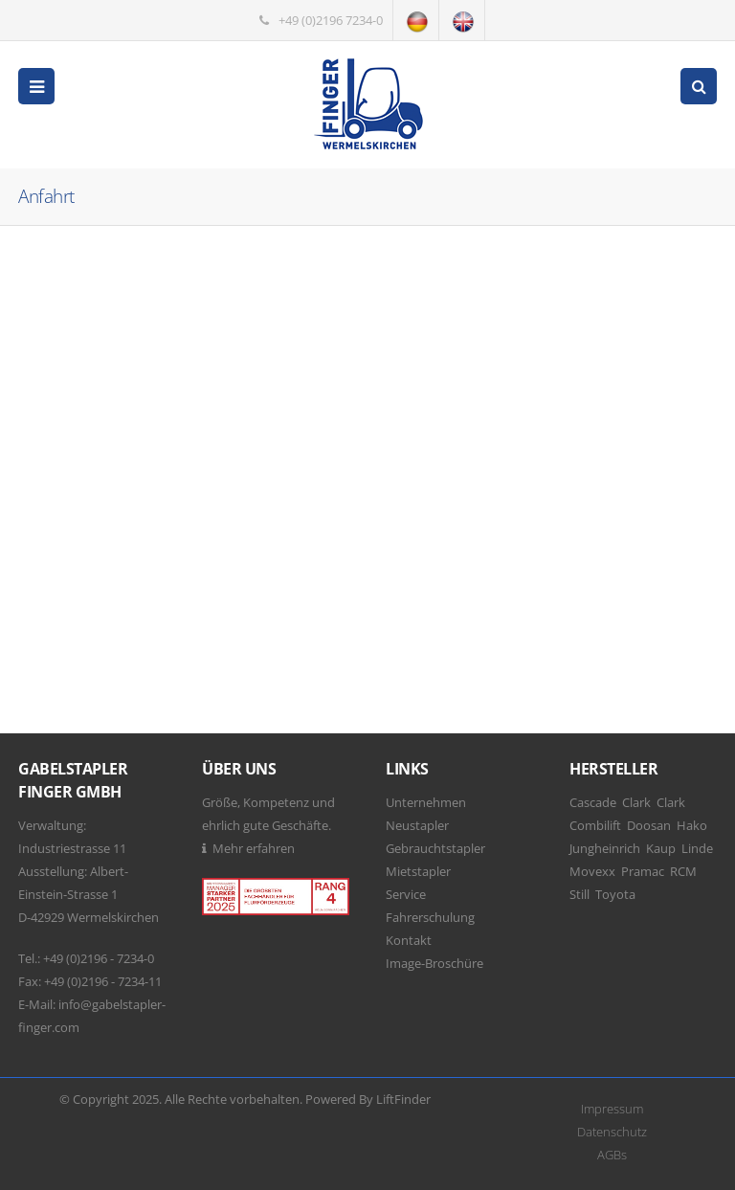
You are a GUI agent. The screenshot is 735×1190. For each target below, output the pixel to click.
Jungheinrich (604, 848)
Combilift (595, 825)
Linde (697, 848)
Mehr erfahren (253, 848)
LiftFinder (403, 1099)
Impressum (612, 1108)
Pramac (642, 871)
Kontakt (409, 940)
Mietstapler (418, 871)
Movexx (592, 871)
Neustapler (417, 825)
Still (579, 894)
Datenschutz (612, 1131)
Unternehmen (426, 802)
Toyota (615, 894)
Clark (636, 802)
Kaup (661, 848)
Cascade (592, 802)
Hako (692, 825)
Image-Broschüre (434, 963)
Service (406, 894)
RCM (683, 871)
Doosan (649, 825)
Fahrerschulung (430, 917)
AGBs (612, 1154)
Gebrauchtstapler (435, 848)
